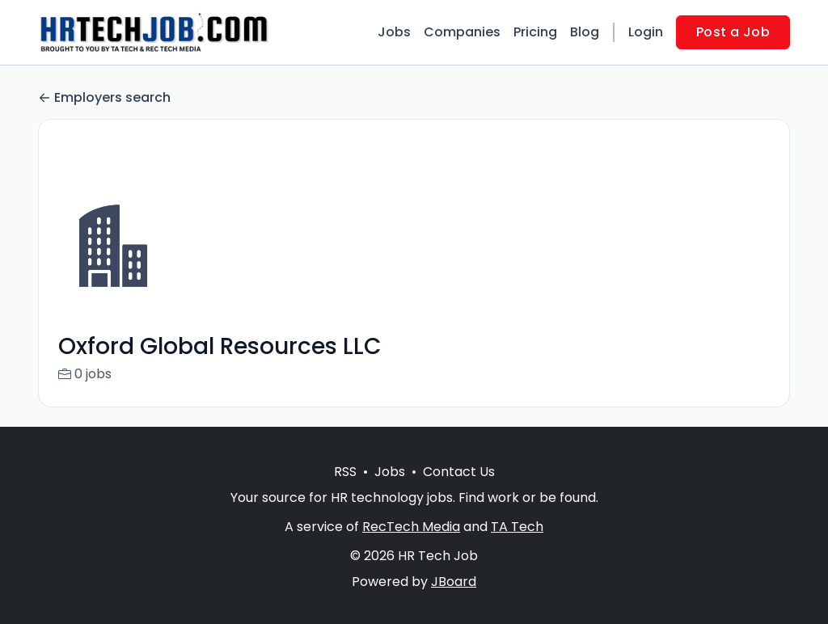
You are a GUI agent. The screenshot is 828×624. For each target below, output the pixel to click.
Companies (462, 32)
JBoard (453, 601)
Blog (584, 32)
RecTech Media (411, 546)
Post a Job (733, 32)
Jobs (394, 32)
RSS (345, 491)
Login (645, 32)
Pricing (535, 32)
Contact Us (459, 491)
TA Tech (517, 546)
